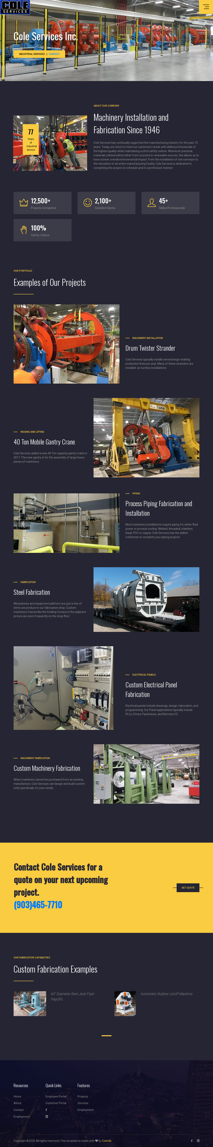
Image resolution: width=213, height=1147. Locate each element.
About (17, 1103)
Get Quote (188, 887)
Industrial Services (32, 54)
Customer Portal (56, 1103)
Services (83, 1103)
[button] (106, 1035)
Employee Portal (56, 1096)
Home (17, 1096)
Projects (83, 1096)
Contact (54, 54)
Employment (22, 1116)
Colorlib (106, 1140)
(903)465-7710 (38, 904)
